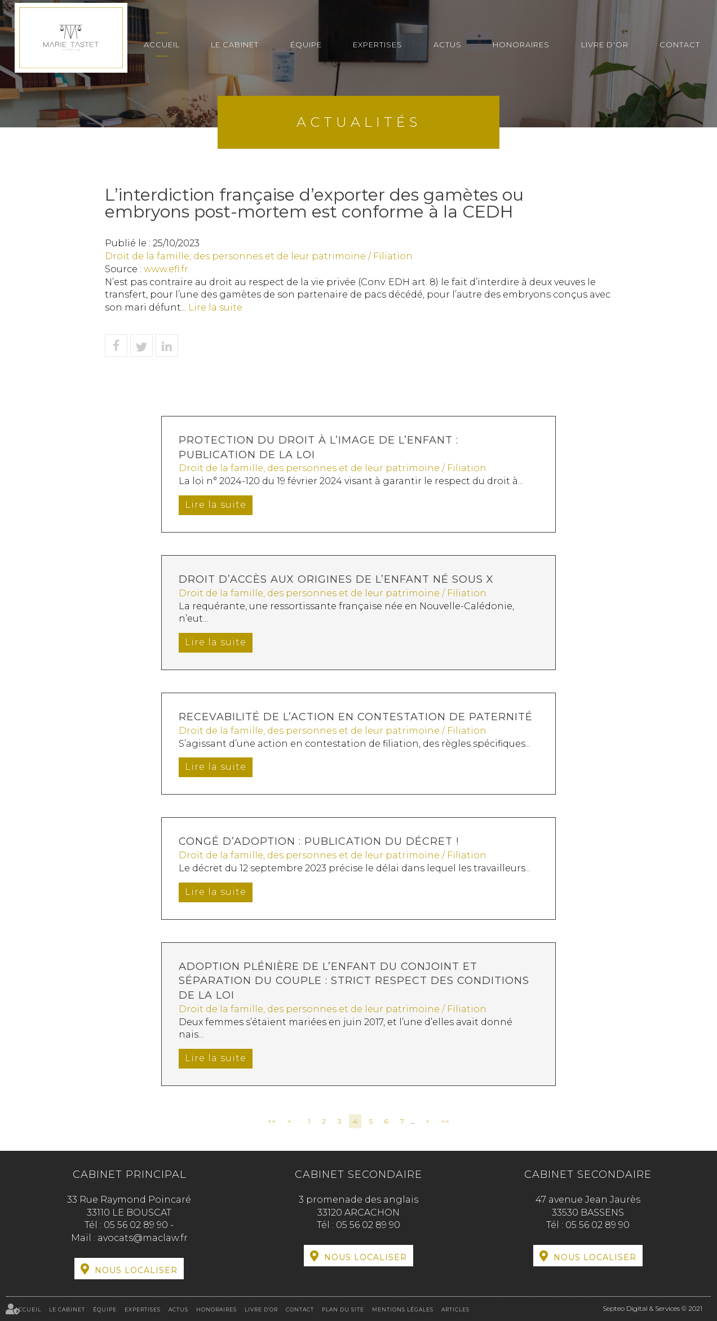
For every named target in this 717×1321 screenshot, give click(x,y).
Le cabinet (235, 44)
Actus (447, 44)
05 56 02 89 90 (137, 1225)
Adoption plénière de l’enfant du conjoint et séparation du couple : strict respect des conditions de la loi (354, 980)
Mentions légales (402, 1309)
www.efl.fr (166, 269)
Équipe (306, 44)
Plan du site (343, 1309)
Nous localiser (136, 1270)
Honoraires (521, 44)
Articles (455, 1309)
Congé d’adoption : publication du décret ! (319, 841)
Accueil (162, 44)
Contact (680, 44)
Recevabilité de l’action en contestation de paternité (356, 717)
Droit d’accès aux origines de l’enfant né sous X (336, 579)
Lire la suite (215, 307)
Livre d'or (605, 44)
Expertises (377, 44)
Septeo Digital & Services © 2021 (652, 1308)
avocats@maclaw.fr (143, 1238)
